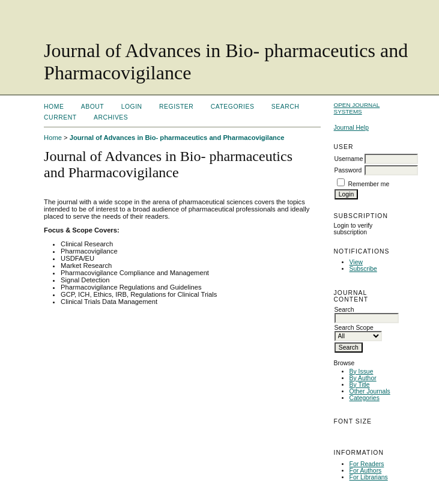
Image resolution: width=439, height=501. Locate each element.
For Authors (366, 470)
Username (349, 159)
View (356, 262)
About (92, 106)
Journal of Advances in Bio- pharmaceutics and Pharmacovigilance (177, 137)
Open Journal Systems (357, 108)
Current (60, 117)
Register (176, 106)
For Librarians (369, 477)
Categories (365, 398)
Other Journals (370, 391)
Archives (111, 117)
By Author (363, 378)
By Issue (362, 371)
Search (285, 106)
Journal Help (351, 127)
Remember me (368, 184)
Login (131, 106)
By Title (360, 384)
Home (54, 106)
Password (348, 170)
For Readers (367, 464)
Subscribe (363, 269)
